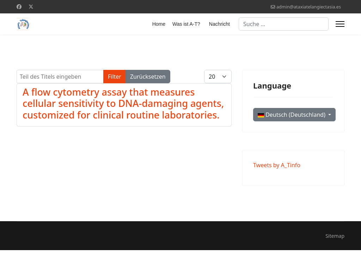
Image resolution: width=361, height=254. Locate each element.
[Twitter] (31, 6)
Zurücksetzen (148, 76)
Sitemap (334, 235)
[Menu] (340, 24)
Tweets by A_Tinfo (276, 165)
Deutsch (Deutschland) (292, 115)
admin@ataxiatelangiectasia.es (308, 7)
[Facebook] (19, 6)
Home (158, 24)
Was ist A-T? (186, 24)
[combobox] (284, 24)
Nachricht (219, 24)
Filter (114, 76)
